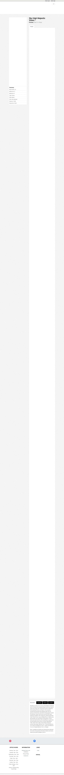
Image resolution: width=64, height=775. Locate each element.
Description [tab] (32, 702)
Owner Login (47, 0)
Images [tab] (31, 26)
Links (38, 750)
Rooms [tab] (45, 702)
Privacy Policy (26, 753)
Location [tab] (51, 702)
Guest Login (53, 0)
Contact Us (26, 755)
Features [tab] (39, 702)
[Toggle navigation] (53, 4)
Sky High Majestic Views (37, 19)
